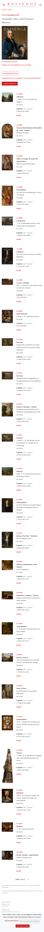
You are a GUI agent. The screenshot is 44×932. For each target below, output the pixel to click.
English (10, 9)
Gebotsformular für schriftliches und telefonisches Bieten (21, 78)
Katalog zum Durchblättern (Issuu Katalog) (16, 65)
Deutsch (4, 9)
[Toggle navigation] (40, 5)
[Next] (28, 879)
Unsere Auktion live (9, 83)
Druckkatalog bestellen (10, 62)
